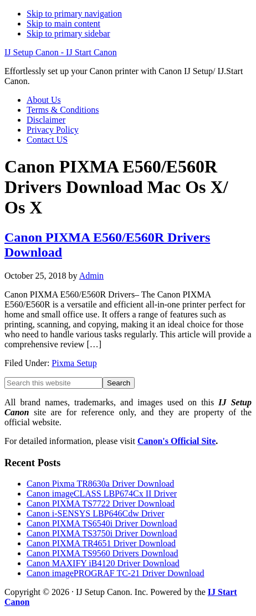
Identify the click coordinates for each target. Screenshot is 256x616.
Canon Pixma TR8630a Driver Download (100, 483)
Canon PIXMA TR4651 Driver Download (101, 543)
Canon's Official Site (176, 441)
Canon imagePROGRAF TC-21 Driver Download (115, 573)
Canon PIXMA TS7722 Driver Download (101, 503)
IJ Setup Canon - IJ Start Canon (60, 52)
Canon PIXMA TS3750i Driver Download (102, 533)
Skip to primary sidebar (68, 33)
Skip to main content (63, 23)
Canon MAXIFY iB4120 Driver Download (103, 563)
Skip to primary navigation (74, 13)
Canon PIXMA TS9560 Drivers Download (102, 553)
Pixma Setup (74, 363)
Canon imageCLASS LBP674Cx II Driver (102, 493)
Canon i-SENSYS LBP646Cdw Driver (95, 513)
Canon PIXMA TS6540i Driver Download (102, 523)
